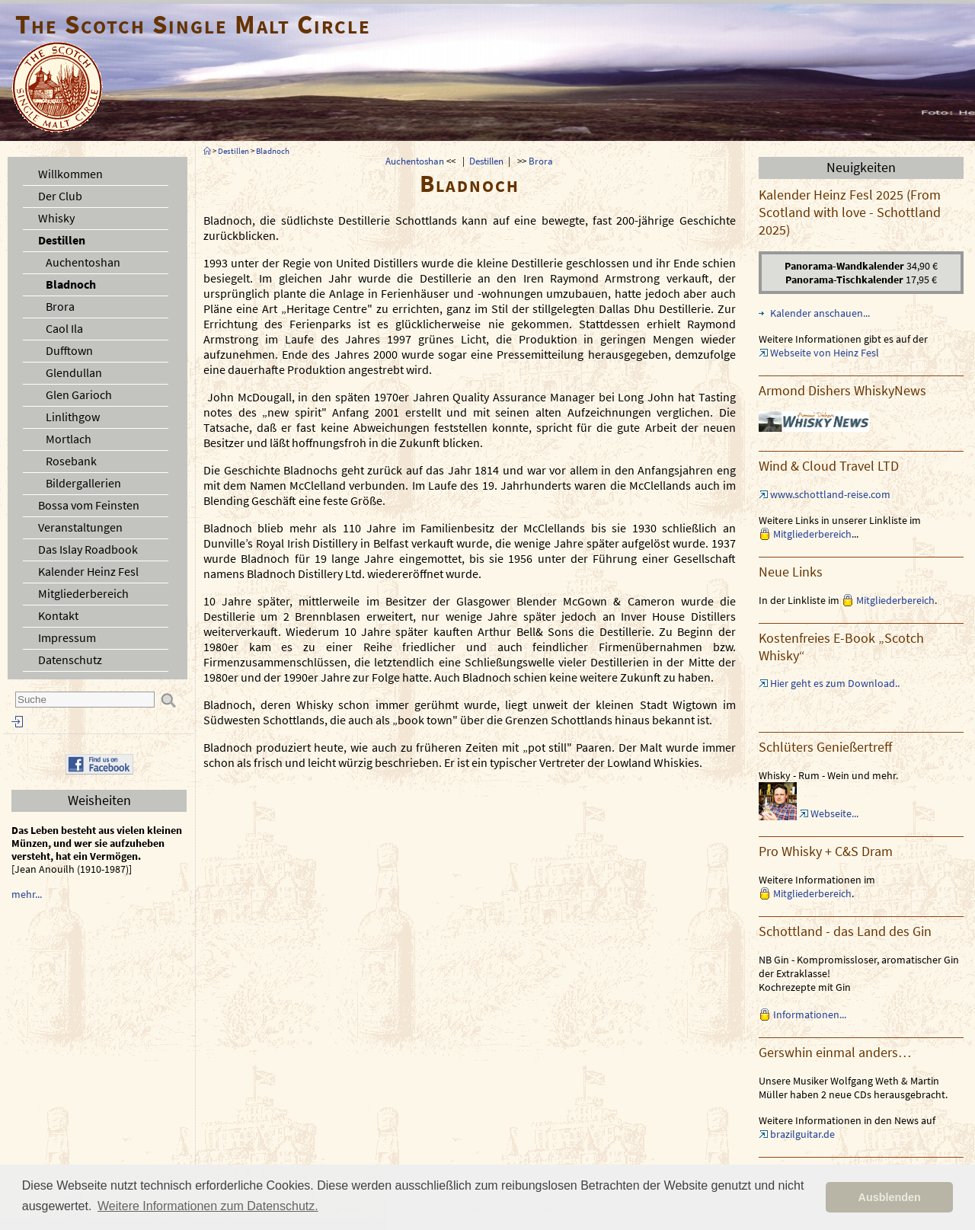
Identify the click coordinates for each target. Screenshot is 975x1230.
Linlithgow (73, 416)
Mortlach (68, 438)
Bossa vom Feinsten (88, 505)
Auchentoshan (83, 262)
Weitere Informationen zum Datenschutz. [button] (208, 1206)
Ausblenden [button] (889, 1197)
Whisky (56, 217)
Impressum (67, 637)
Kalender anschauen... (820, 313)
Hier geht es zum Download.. (835, 683)
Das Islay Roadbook (88, 549)
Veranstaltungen (80, 527)
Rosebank (71, 460)
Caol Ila (64, 328)
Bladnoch (71, 284)
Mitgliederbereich (83, 593)
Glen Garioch (79, 394)
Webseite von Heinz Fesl (824, 352)
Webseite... (834, 813)
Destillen (61, 240)
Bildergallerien (83, 482)
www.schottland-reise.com (830, 494)
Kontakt (58, 615)
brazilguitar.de (802, 1134)
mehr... (26, 894)
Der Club (60, 195)
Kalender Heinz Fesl (88, 571)
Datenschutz (70, 659)
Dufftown (69, 350)
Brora (60, 306)
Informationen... (809, 1014)
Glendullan (74, 372)
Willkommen (70, 173)
